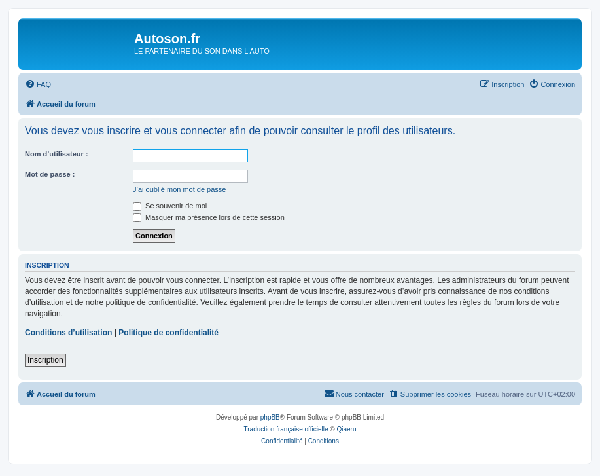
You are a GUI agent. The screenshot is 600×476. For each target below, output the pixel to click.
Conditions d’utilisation (68, 332)
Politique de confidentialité (168, 332)
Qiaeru (346, 429)
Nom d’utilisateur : (56, 154)
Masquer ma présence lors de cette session (209, 217)
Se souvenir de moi (170, 206)
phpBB (270, 417)
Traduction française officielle (286, 429)
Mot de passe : (50, 174)
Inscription (45, 360)
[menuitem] (38, 84)
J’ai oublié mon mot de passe (179, 189)
